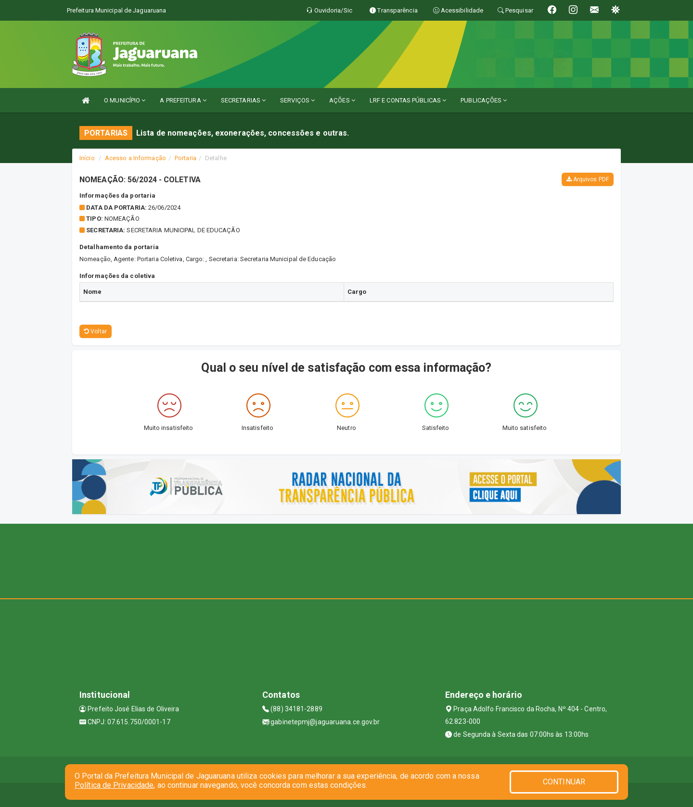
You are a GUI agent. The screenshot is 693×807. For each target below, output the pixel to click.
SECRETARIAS (243, 100)
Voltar (95, 331)
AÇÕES (342, 100)
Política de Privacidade (114, 785)
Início (87, 158)
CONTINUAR (564, 781)
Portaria (185, 158)
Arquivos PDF (587, 179)
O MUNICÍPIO (124, 100)
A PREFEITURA (183, 100)
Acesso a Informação (135, 158)
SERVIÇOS (297, 100)
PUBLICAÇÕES (484, 100)
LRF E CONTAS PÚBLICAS (408, 100)
